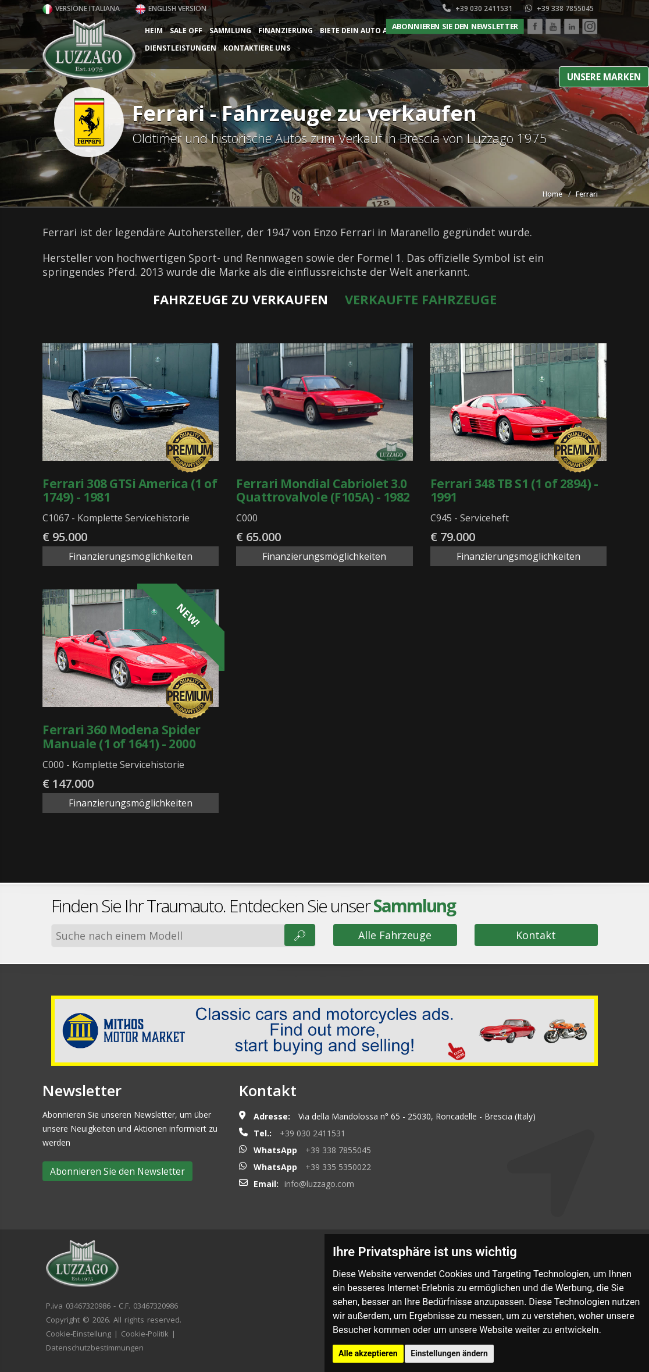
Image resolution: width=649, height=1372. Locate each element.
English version (170, 8)
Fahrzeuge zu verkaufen (240, 299)
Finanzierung (285, 30)
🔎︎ (299, 935)
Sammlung (230, 30)
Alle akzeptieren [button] (368, 1353)
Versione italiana (81, 8)
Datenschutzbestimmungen (95, 1347)
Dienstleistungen (180, 48)
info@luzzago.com (319, 1183)
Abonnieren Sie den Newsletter (454, 26)
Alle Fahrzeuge (395, 935)
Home (552, 194)
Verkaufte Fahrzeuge (421, 299)
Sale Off (186, 30)
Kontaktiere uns (256, 48)
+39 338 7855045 (559, 8)
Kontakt (536, 935)
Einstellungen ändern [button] (449, 1353)
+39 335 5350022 (338, 1166)
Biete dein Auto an (356, 30)
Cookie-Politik (145, 1333)
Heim (154, 30)
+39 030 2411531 (477, 8)
